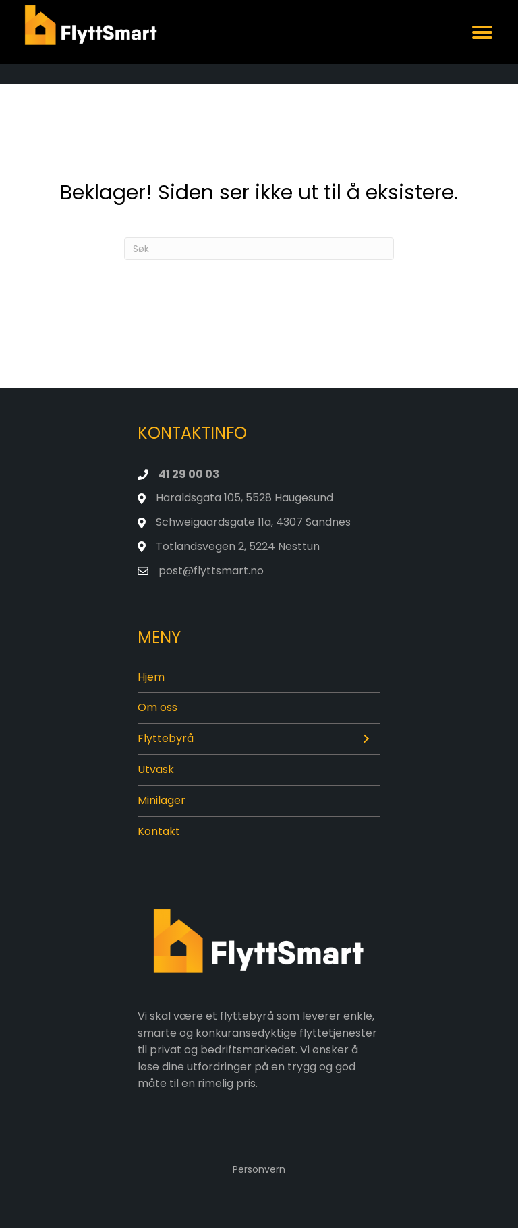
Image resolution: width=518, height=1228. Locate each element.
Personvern (259, 1169)
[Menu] (482, 32)
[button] (365, 739)
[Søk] (259, 248)
